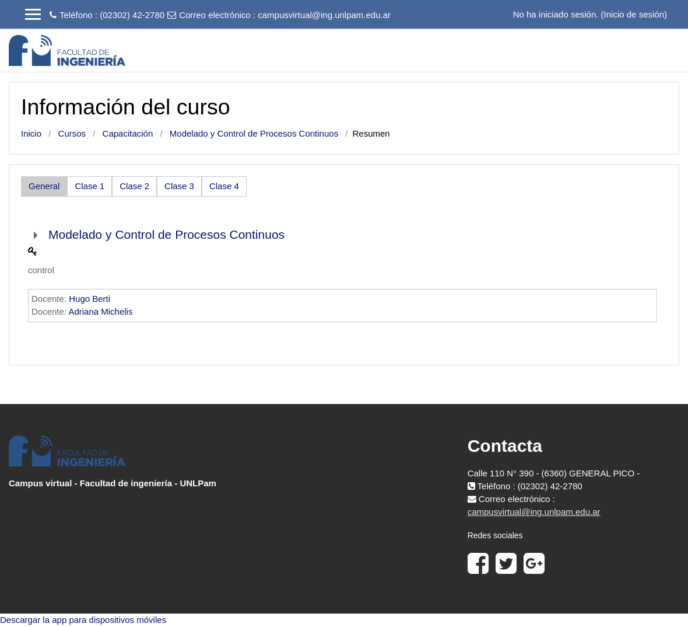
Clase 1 (89, 186)
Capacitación (128, 133)
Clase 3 (179, 186)
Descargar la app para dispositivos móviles (83, 620)
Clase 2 (134, 186)
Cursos (72, 133)
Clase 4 (224, 186)
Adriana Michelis (100, 311)
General (44, 186)
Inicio (31, 133)
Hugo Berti (89, 299)
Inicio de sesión (634, 14)
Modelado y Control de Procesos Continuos (254, 133)
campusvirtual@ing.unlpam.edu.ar (324, 15)
